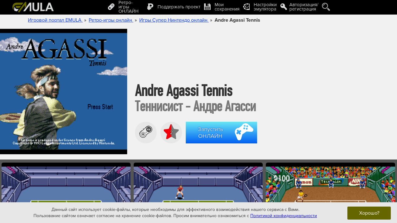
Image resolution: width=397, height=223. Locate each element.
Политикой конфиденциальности (283, 215)
